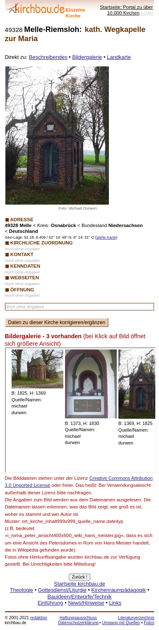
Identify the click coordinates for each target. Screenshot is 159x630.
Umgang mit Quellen (121, 622)
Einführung (50, 603)
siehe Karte (106, 237)
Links (115, 603)
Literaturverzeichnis (136, 617)
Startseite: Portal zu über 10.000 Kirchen (126, 9)
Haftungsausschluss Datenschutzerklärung (78, 620)
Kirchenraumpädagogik (119, 590)
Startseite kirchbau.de (79, 584)
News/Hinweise (86, 603)
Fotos (149, 622)
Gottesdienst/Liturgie (62, 590)
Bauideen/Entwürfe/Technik (79, 596)
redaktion (38, 617)
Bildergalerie (87, 57)
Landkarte (119, 57)
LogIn (147, 12)
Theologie (21, 590)
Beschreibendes (48, 57)
